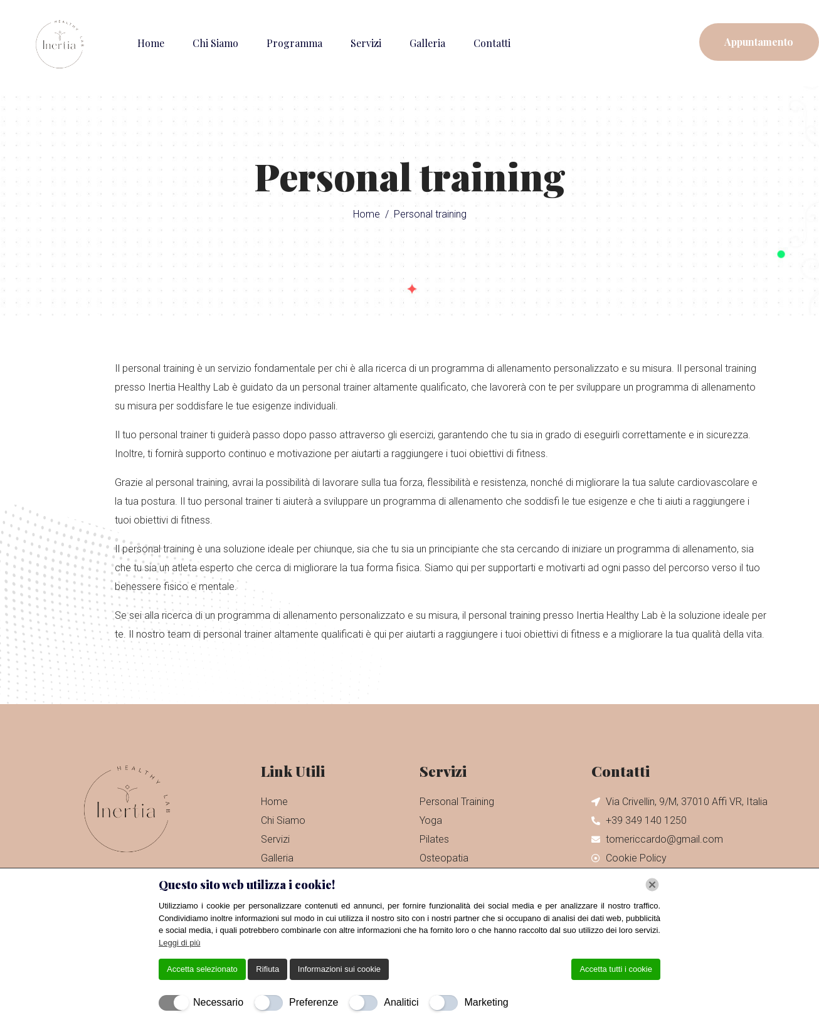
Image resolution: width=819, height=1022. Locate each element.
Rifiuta (267, 969)
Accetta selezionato (202, 969)
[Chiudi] (652, 885)
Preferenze (313, 1002)
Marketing (486, 1002)
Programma (294, 43)
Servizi (366, 43)
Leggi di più (180, 942)
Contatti (491, 43)
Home (150, 43)
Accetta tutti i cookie (615, 969)
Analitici (401, 1002)
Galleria (427, 43)
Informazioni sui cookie (339, 969)
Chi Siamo (215, 43)
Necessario (218, 1002)
